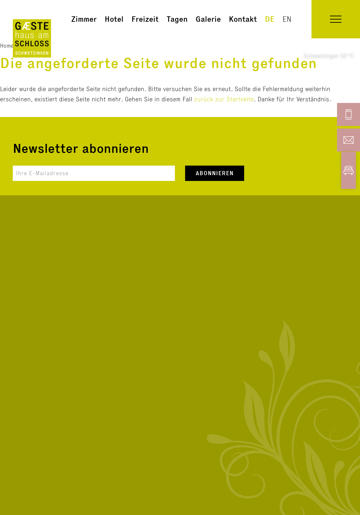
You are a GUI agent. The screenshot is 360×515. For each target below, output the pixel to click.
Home (6, 45)
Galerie (208, 19)
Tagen (177, 19)
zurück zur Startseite (224, 99)
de (269, 19)
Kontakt (243, 19)
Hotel (114, 19)
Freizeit (145, 19)
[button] (335, 19)
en (286, 19)
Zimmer (84, 19)
